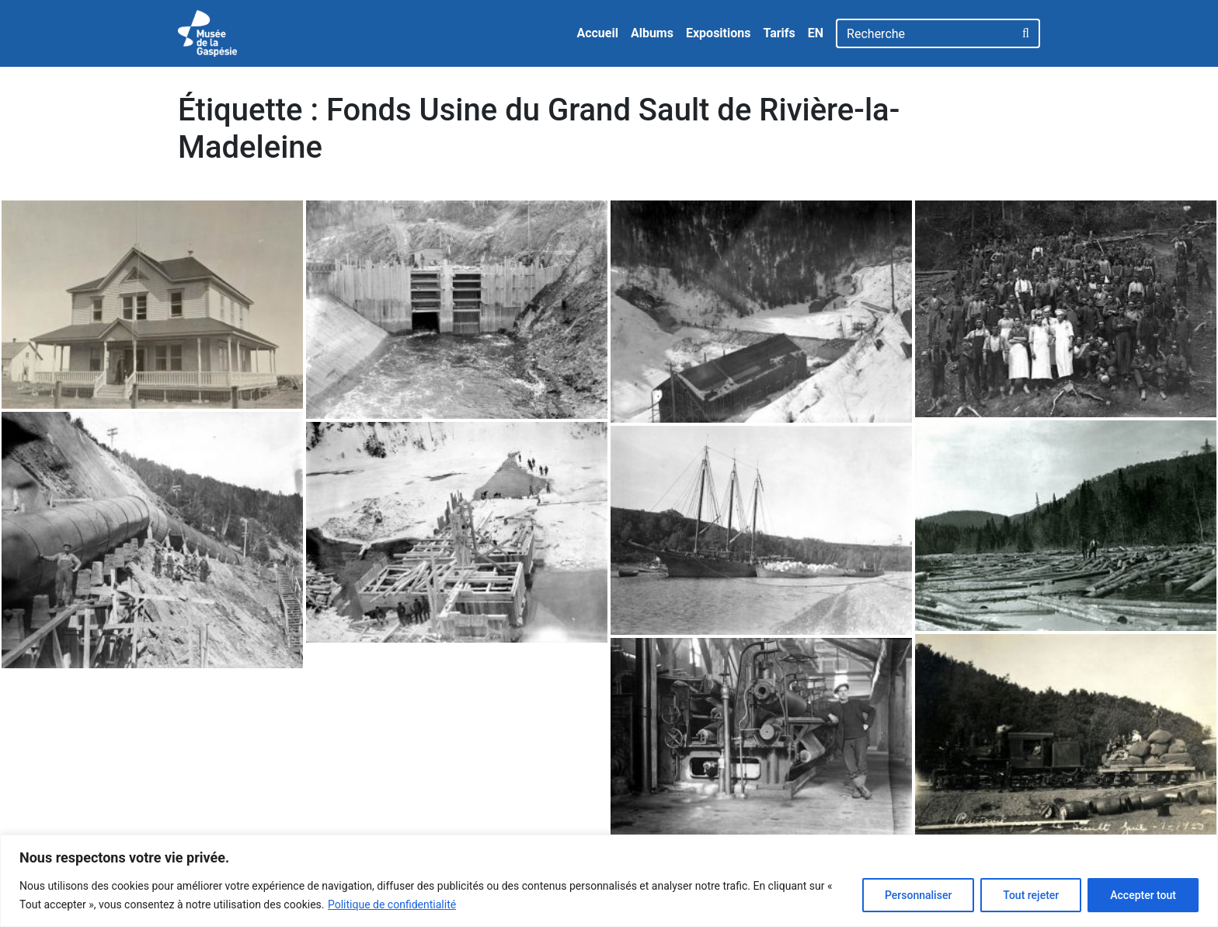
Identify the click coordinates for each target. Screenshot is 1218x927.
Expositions (718, 33)
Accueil (597, 33)
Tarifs (779, 33)
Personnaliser (918, 895)
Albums (652, 33)
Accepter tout (1143, 895)
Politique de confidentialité (392, 904)
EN (815, 33)
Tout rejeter (1031, 895)
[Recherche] (925, 33)
